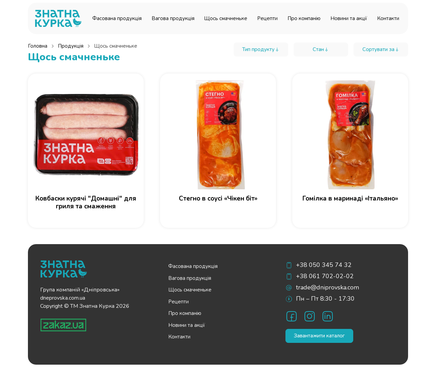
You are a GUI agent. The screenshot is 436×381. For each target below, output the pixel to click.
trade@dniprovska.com (327, 287)
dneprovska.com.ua (62, 298)
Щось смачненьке (225, 18)
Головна (37, 46)
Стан (321, 49)
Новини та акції (348, 18)
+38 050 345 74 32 (324, 265)
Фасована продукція (117, 18)
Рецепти (267, 18)
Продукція (70, 46)
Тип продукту (261, 49)
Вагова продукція (173, 18)
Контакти (388, 18)
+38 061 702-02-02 (325, 276)
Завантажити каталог (319, 335)
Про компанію (304, 18)
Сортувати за (381, 49)
